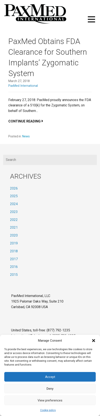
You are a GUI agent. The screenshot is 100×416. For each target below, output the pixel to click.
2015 (14, 275)
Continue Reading (24, 121)
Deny (50, 389)
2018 (14, 251)
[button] (93, 340)
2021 (14, 227)
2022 (14, 220)
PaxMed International (23, 86)
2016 (14, 267)
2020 (14, 235)
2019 (14, 243)
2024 (14, 204)
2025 (14, 196)
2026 (14, 188)
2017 (14, 259)
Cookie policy (48, 410)
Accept (50, 377)
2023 (14, 212)
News (26, 136)
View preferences (50, 400)
